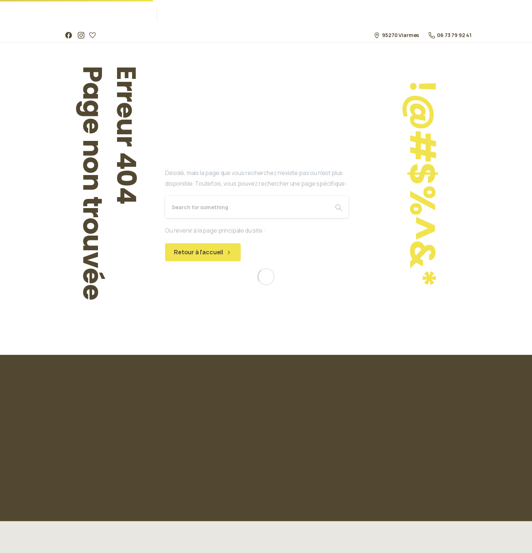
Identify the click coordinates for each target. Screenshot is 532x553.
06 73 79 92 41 (450, 35)
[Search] (247, 207)
